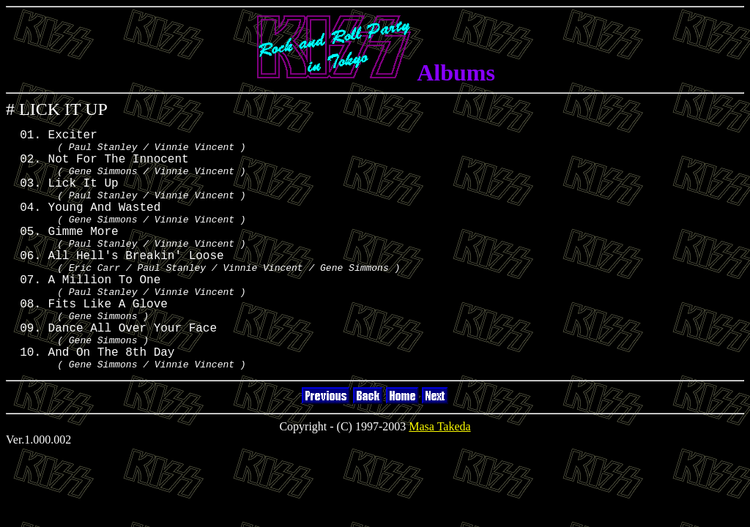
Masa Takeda (439, 477)
